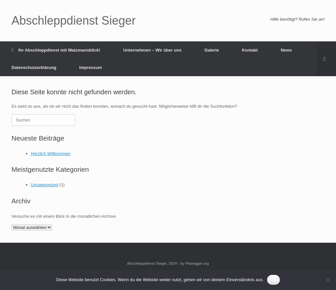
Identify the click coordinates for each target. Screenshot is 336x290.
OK (273, 279)
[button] (326, 58)
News (286, 50)
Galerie (211, 50)
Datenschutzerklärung (33, 67)
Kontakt (250, 50)
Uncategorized (44, 184)
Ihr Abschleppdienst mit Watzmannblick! (55, 50)
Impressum (90, 67)
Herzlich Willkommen (51, 153)
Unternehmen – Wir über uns (152, 50)
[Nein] (328, 280)
